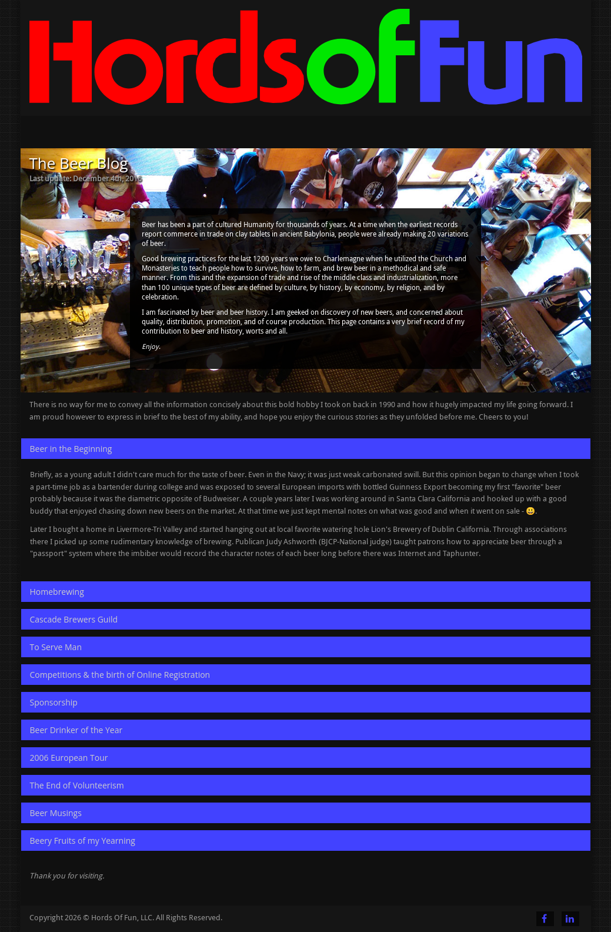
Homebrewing (57, 591)
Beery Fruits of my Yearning (82, 840)
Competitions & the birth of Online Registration (120, 674)
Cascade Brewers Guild (74, 619)
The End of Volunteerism (77, 785)
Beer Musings (56, 812)
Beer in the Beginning (71, 448)
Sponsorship (54, 702)
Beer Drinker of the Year (76, 729)
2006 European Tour (69, 757)
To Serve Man (56, 647)
